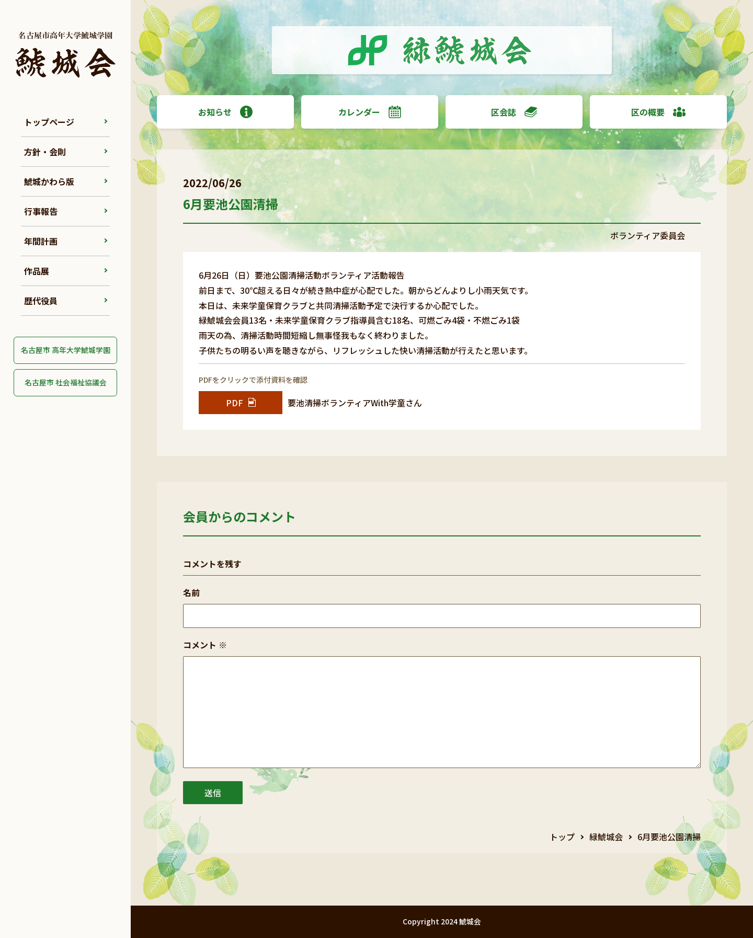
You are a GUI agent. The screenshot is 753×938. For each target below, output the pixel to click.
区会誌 (514, 112)
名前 (191, 592)
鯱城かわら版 (49, 181)
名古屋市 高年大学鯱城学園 (65, 350)
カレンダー (369, 112)
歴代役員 (41, 300)
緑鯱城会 (606, 836)
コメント (205, 644)
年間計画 (41, 241)
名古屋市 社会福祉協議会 (66, 382)
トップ (562, 836)
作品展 (36, 271)
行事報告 (41, 211)
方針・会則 (45, 151)
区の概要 (658, 112)
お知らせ (225, 112)
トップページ (49, 122)
